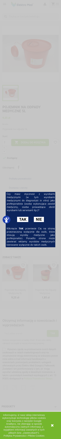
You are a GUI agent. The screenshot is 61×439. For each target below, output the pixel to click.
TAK (22, 219)
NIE (39, 219)
